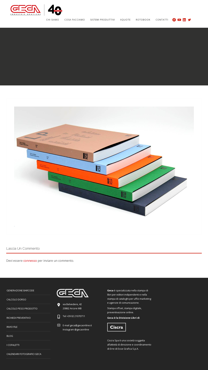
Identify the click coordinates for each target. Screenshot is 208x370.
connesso (30, 261)
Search (195, 19)
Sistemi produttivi (102, 19)
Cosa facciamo (74, 19)
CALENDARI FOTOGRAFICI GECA (24, 354)
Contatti (162, 19)
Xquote (125, 19)
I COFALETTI (13, 345)
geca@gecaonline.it (81, 325)
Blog (10, 336)
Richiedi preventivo (19, 317)
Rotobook (143, 19)
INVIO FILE (12, 327)
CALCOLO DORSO (16, 299)
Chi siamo (52, 19)
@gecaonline (81, 329)
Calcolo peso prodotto (22, 308)
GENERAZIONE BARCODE (20, 290)
